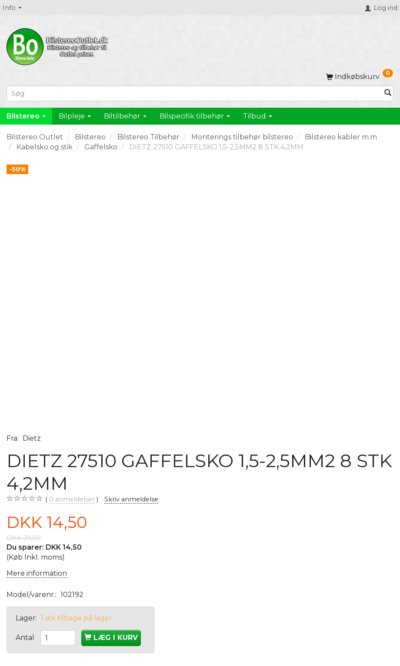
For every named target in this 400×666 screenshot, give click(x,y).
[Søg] (387, 94)
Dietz (32, 438)
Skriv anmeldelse (131, 499)
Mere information (37, 573)
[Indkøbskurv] (360, 76)
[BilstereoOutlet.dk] (59, 45)
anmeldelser (72, 499)
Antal (26, 637)
